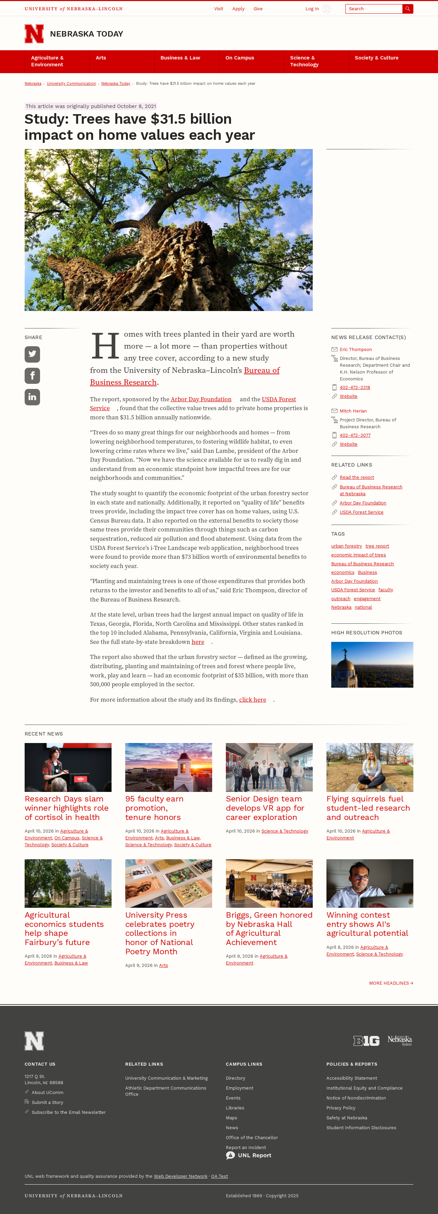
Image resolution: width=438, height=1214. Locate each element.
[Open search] (379, 9)
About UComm (47, 1092)
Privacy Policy (341, 1107)
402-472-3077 (355, 435)
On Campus (240, 58)
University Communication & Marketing (166, 1078)
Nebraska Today (86, 34)
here (198, 642)
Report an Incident (248, 1152)
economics (343, 572)
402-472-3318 (355, 387)
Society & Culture (377, 58)
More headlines (389, 983)
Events (233, 1098)
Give (258, 8)
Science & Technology (304, 61)
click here (252, 700)
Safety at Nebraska (346, 1117)
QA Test (219, 1176)
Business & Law (180, 58)
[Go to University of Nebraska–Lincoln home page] (34, 33)
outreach (340, 598)
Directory (235, 1078)
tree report (377, 546)
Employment (239, 1088)
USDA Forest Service (362, 512)
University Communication (71, 83)
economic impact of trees (358, 554)
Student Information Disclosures (361, 1127)
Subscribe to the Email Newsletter (69, 1112)
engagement (367, 598)
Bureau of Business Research (362, 563)
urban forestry (346, 546)
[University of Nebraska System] (400, 1041)
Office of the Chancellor (252, 1137)
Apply (238, 8)
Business (367, 572)
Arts (101, 58)
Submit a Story (47, 1102)
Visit (218, 8)
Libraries (235, 1107)
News (232, 1127)
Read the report (357, 477)
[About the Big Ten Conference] (366, 1041)
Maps (231, 1117)
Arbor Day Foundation (201, 399)
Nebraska (33, 83)
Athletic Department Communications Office (165, 1091)
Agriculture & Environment (47, 61)
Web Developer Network (180, 1176)
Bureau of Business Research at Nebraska (371, 490)
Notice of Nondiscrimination (356, 1098)
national (363, 607)
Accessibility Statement (351, 1078)
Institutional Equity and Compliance (364, 1088)
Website (349, 396)
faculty (385, 589)
